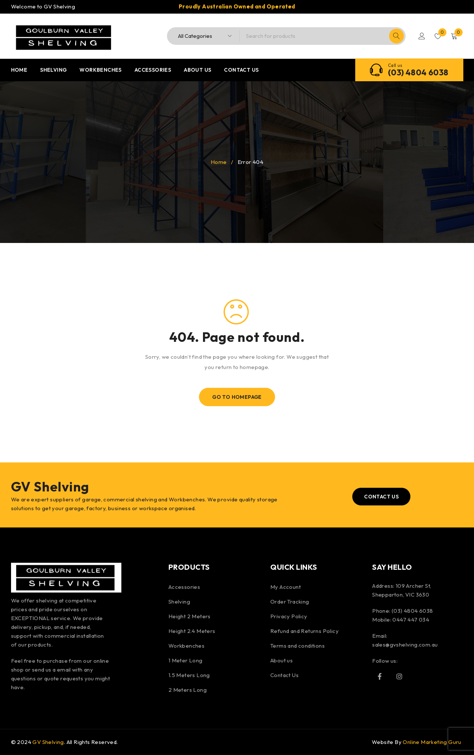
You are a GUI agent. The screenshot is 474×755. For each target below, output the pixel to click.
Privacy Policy (288, 616)
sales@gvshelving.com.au (405, 644)
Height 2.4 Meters (191, 630)
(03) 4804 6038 (418, 72)
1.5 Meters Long (189, 675)
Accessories (184, 586)
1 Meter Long (185, 660)
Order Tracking (289, 601)
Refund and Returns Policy (304, 630)
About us (281, 660)
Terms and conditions (297, 645)
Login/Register (422, 36)
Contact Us (284, 675)
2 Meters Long (187, 689)
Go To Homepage (237, 397)
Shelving (179, 601)
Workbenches (186, 645)
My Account (285, 586)
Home (219, 161)
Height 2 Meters (189, 616)
